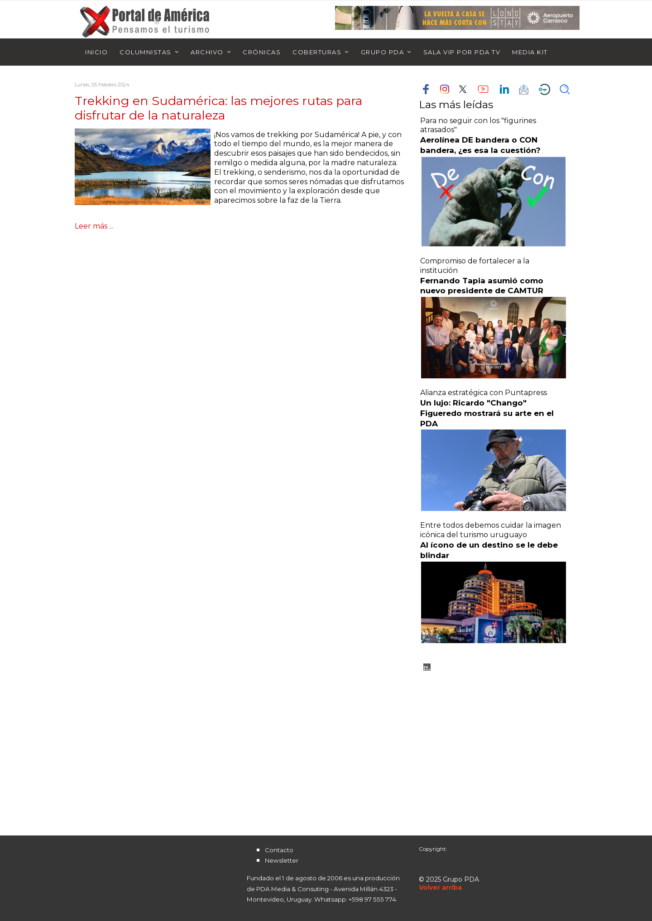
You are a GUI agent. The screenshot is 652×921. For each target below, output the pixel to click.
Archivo (207, 52)
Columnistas (146, 52)
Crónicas (262, 52)
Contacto (279, 850)
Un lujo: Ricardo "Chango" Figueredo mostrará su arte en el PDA (487, 413)
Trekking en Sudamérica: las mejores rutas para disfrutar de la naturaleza (218, 108)
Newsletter (281, 860)
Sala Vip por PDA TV (462, 52)
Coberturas (316, 52)
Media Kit (530, 52)
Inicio (96, 52)
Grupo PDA (382, 52)
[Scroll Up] (440, 887)
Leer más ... (94, 226)
